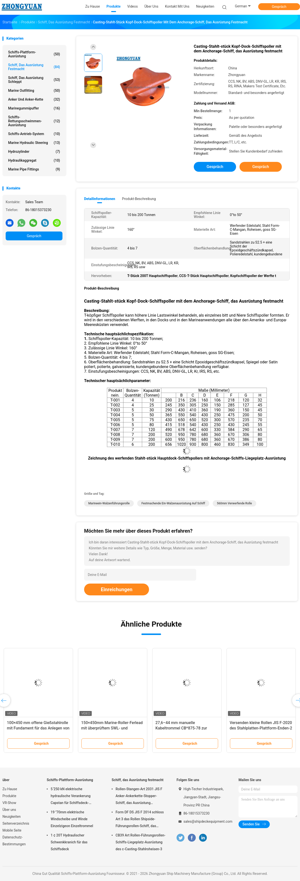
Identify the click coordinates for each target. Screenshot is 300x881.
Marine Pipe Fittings (34, 169)
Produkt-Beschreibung (139, 199)
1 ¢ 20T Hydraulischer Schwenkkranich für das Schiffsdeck (69, 842)
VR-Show (9, 803)
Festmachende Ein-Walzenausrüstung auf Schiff (173, 503)
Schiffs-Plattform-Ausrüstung (34, 54)
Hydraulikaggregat (34, 160)
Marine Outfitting (34, 90)
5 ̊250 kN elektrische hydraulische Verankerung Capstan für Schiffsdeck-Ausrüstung (70, 796)
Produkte (9, 796)
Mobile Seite (11, 830)
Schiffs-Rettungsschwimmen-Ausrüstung (34, 121)
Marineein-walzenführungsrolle (109, 503)
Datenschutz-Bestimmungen (14, 840)
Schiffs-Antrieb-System (34, 133)
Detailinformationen (99, 199)
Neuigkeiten (11, 817)
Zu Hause (9, 789)
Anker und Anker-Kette (34, 99)
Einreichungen (116, 589)
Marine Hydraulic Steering (34, 142)
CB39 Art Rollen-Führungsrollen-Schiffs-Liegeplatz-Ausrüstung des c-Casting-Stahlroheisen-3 (140, 842)
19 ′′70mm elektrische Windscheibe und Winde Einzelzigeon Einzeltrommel (72, 819)
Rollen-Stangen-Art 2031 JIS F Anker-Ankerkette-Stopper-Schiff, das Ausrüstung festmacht (139, 796)
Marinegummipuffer (34, 108)
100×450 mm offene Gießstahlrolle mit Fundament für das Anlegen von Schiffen (38, 728)
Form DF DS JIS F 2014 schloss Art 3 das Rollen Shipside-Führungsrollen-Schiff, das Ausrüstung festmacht (140, 819)
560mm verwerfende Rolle (234, 503)
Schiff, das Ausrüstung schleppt (34, 80)
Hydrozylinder (34, 151)
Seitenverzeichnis (15, 823)
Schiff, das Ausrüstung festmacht (34, 67)
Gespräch (279, 7)
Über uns (9, 810)
